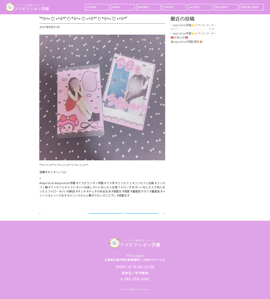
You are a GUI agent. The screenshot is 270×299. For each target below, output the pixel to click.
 (42, 213)
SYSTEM (91, 7)
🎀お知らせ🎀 (179, 37)
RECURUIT (222, 7)
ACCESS (194, 7)
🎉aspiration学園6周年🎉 (186, 42)
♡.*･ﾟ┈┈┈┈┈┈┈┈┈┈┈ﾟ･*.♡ (192, 29)
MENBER (143, 7)
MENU (116, 7)
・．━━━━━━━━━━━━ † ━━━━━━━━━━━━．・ (124, 213)
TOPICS (168, 7)
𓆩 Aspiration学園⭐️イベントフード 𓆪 (193, 25)
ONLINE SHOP (250, 7)
